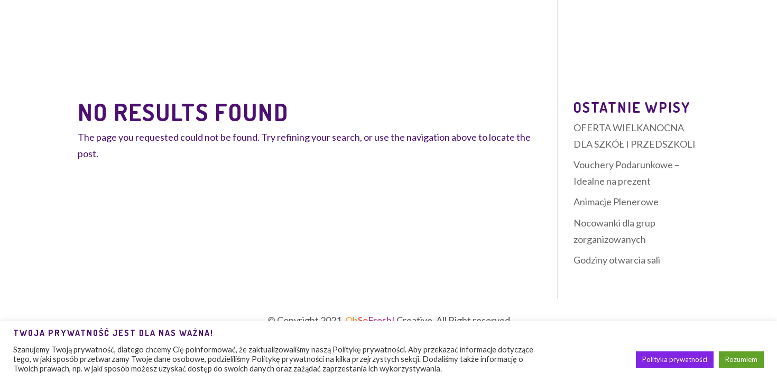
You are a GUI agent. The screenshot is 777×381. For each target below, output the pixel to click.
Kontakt (679, 39)
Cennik (466, 39)
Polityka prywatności (674, 359)
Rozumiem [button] (741, 359)
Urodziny (324, 39)
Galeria (628, 39)
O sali (92, 39)
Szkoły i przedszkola (546, 39)
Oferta (146, 39)
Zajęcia (260, 39)
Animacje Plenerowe (616, 201)
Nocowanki (201, 39)
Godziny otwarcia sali (617, 260)
